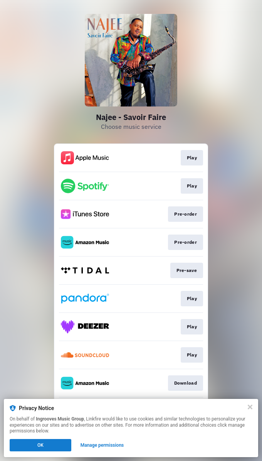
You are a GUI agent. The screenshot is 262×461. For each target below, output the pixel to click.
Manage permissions (102, 445)
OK (40, 445)
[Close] (250, 407)
